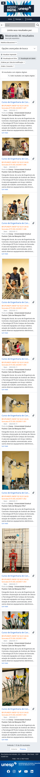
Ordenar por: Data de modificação (12, 62)
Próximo (23, 749)
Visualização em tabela (27, 58)
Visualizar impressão (8, 54)
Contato (29, 19)
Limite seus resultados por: (19, 30)
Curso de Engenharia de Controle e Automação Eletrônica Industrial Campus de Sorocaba (16, 102)
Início (10, 19)
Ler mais (5, 133)
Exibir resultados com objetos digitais (21, 76)
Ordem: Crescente (7, 66)
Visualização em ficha (9, 58)
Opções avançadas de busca (15, 48)
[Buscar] (20, 25)
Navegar (19, 19)
